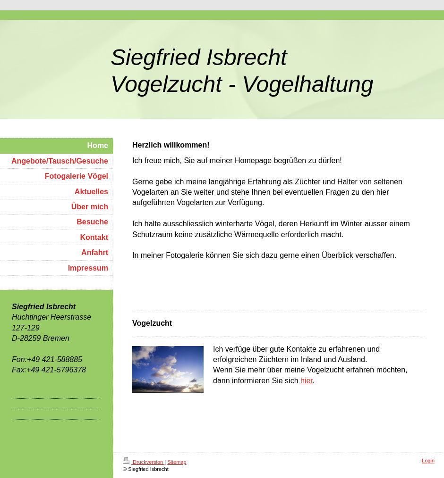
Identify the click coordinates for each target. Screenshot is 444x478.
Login (428, 460)
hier (306, 381)
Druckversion (143, 462)
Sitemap (176, 462)
